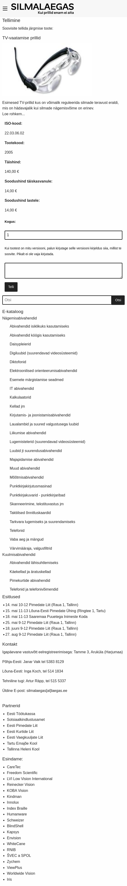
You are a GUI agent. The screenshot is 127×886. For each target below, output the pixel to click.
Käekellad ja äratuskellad (30, 572)
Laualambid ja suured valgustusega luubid (44, 424)
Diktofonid (18, 362)
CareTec (14, 767)
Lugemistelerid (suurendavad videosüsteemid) (47, 442)
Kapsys (13, 832)
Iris (9, 879)
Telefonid (17, 531)
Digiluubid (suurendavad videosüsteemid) (44, 353)
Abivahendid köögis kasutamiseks (37, 335)
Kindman (14, 797)
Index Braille (17, 808)
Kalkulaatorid (20, 397)
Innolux (13, 802)
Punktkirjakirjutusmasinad (30, 486)
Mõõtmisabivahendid (27, 477)
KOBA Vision (17, 791)
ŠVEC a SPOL (19, 856)
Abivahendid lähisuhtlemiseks (34, 563)
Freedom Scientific (22, 773)
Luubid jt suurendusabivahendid (36, 451)
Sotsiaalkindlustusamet (26, 720)
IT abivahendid (22, 388)
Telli (11, 287)
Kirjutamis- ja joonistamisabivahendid (40, 415)
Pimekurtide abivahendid (30, 580)
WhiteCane (16, 844)
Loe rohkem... (13, 114)
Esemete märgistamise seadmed (37, 380)
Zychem (13, 862)
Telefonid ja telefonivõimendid (34, 589)
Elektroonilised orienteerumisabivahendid (43, 371)
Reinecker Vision (21, 785)
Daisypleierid (20, 344)
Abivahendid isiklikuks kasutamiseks (39, 326)
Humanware (17, 814)
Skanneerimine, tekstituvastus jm (37, 504)
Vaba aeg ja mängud (26, 539)
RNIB (11, 850)
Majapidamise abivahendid (31, 460)
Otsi (118, 300)
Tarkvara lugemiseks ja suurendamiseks (42, 522)
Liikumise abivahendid (28, 433)
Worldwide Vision (21, 873)
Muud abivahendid (25, 468)
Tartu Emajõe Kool (22, 743)
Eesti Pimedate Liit (22, 726)
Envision (14, 838)
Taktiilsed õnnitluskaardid (30, 513)
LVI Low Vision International (29, 779)
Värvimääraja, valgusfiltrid (31, 548)
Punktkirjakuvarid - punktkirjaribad (37, 495)
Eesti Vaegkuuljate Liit (25, 737)
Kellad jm (17, 406)
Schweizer (15, 820)
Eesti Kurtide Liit (20, 732)
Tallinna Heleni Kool (23, 749)
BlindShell (15, 826)
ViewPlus (14, 868)
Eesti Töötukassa (21, 714)
